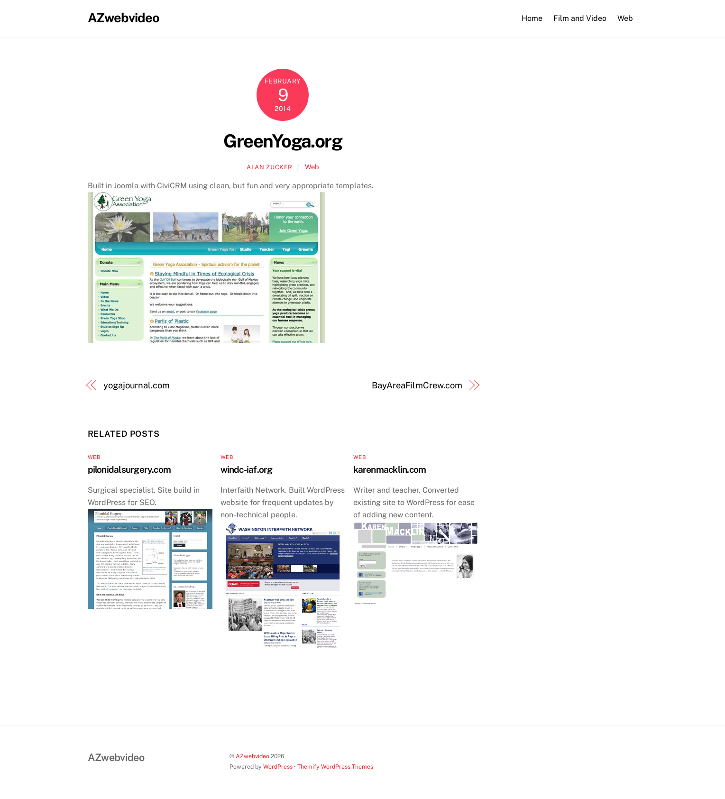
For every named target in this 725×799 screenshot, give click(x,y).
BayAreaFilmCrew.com (417, 385)
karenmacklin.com (389, 469)
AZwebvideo (252, 756)
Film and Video (579, 18)
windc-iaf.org (246, 469)
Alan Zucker (270, 167)
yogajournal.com (136, 385)
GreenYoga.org (282, 141)
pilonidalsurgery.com (129, 469)
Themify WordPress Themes (335, 766)
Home (532, 18)
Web (625, 18)
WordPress (278, 766)
